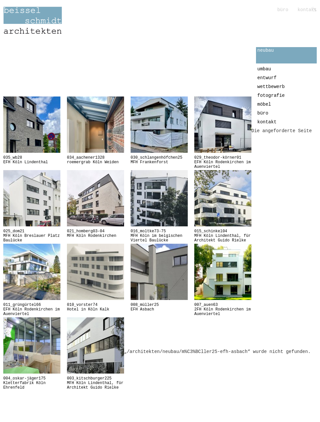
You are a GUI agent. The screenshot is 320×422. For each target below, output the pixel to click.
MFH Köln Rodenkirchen (95, 233)
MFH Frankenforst (159, 160)
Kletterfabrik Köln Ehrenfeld (31, 383)
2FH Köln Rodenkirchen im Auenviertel (222, 309)
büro (284, 9)
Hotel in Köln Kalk (95, 307)
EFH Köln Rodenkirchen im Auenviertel (222, 162)
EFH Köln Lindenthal (31, 160)
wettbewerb (271, 86)
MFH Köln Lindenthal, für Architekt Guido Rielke (222, 236)
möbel (264, 104)
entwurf (267, 77)
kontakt (307, 9)
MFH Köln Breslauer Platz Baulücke (31, 236)
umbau (264, 69)
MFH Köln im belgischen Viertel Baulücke (159, 236)
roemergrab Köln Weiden (95, 160)
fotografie (271, 95)
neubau (265, 50)
